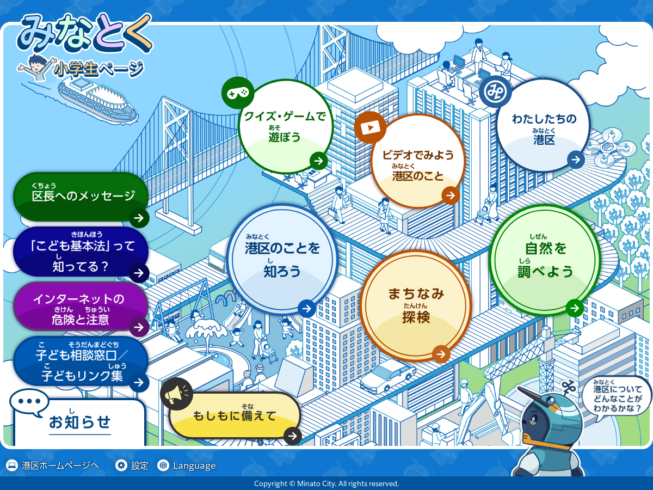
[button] (80, 422)
